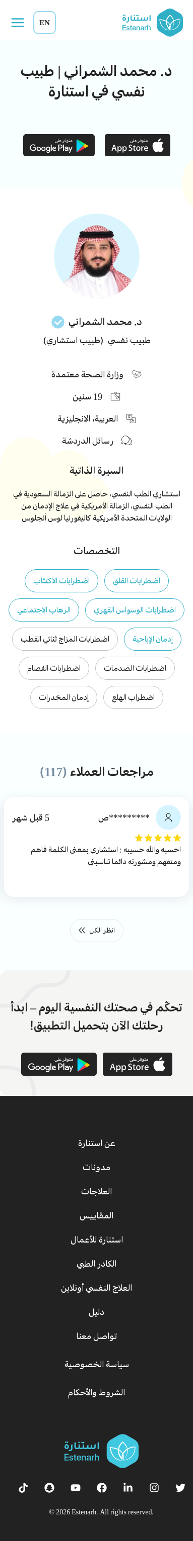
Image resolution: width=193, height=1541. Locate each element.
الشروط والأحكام (96, 1392)
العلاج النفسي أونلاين (96, 1287)
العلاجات (96, 1191)
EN (44, 22)
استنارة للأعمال (97, 1239)
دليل (96, 1311)
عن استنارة (96, 1143)
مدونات (96, 1167)
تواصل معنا (96, 1336)
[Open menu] (17, 22)
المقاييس (96, 1215)
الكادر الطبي (96, 1263)
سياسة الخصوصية (97, 1364)
